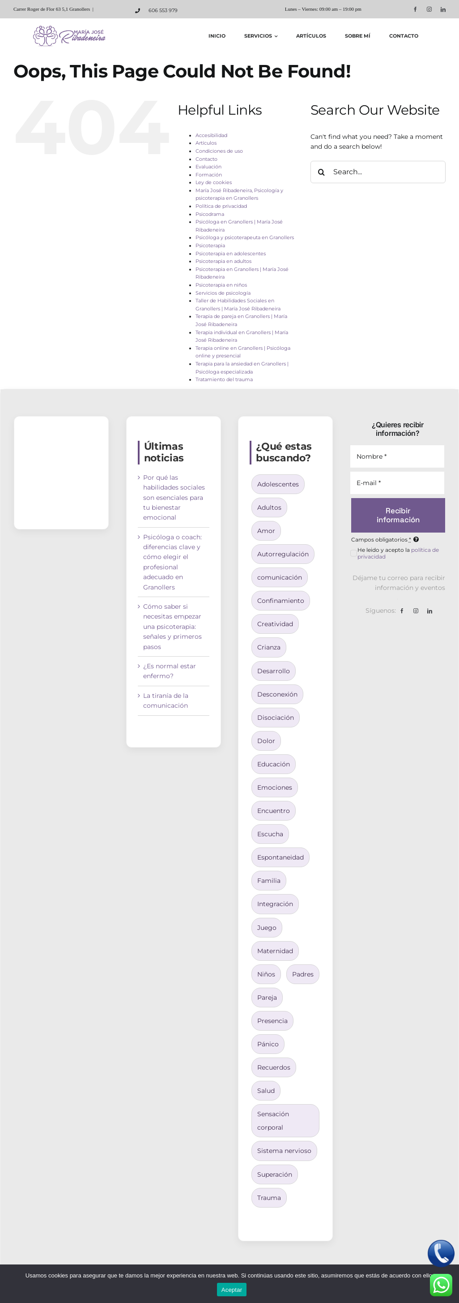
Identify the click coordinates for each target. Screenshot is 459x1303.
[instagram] (429, 9)
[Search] (321, 172)
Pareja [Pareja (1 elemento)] (267, 997)
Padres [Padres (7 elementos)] (303, 974)
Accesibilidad (211, 135)
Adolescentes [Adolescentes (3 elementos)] (278, 484)
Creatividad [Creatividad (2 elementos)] (275, 624)
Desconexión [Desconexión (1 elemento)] (277, 694)
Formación (209, 175)
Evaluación (208, 166)
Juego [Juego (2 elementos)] (266, 928)
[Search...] (378, 172)
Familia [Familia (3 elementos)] (268, 881)
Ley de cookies (214, 182)
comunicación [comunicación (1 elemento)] (279, 577)
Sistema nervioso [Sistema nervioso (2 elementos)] (284, 1151)
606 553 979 (163, 10)
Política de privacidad (221, 206)
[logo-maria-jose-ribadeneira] (70, 28)
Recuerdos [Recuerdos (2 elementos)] (273, 1067)
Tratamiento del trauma (224, 379)
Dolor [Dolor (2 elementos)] (266, 741)
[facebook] (415, 9)
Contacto (206, 159)
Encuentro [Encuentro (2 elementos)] (273, 811)
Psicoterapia (210, 245)
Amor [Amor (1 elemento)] (266, 531)
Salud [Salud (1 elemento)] (266, 1091)
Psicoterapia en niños (221, 285)
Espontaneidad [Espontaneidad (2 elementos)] (280, 857)
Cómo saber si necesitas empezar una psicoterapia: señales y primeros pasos (172, 626)
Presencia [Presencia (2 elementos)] (272, 1021)
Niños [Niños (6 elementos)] (266, 974)
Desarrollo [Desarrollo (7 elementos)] (273, 671)
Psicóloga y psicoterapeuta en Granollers (245, 237)
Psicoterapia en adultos (223, 261)
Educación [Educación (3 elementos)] (273, 764)
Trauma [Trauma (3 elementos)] (269, 1198)
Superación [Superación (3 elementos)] (274, 1174)
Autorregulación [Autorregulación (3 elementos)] (283, 554)
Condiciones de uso (219, 151)
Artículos (206, 143)
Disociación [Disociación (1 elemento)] (275, 718)
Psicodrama (210, 214)
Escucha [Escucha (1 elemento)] (270, 834)
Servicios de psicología (223, 293)
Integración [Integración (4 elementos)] (275, 904)
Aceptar (231, 1289)
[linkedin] (443, 9)
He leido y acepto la (398, 553)
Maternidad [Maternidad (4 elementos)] (275, 951)
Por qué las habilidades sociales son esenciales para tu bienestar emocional (174, 497)
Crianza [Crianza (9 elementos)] (268, 647)
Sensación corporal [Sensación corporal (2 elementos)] (273, 1120)
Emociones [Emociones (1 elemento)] (274, 787)
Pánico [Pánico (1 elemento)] (268, 1044)
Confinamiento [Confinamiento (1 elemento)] (280, 601)
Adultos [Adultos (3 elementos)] (269, 507)
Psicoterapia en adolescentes (231, 253)
